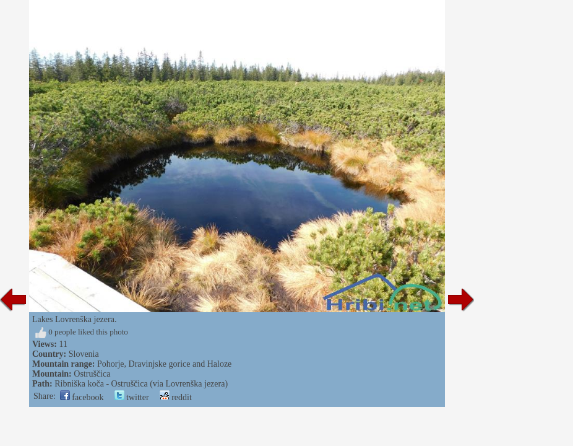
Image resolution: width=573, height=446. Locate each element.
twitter (131, 397)
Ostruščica (92, 373)
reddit (176, 397)
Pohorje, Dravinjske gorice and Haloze (164, 364)
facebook (82, 397)
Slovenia (84, 354)
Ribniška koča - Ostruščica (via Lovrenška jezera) (141, 383)
